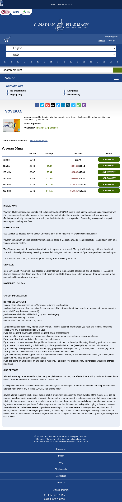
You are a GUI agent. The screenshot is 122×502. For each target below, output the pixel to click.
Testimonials (61, 469)
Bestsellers (61, 476)
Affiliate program (60, 490)
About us (61, 482)
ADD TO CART (109, 159)
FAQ (61, 462)
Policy (61, 456)
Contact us (61, 449)
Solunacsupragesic (39, 140)
